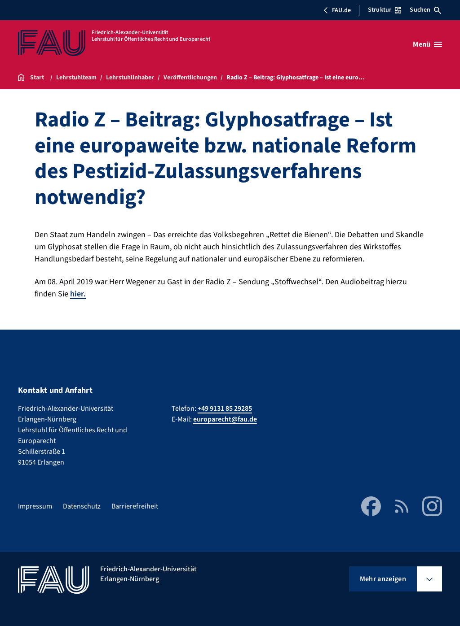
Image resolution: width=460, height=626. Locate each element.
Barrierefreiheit (134, 506)
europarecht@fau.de (225, 419)
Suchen (425, 9)
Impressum (35, 506)
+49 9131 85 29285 (225, 408)
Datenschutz (82, 506)
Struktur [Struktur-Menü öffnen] (384, 9)
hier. (78, 294)
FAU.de (337, 10)
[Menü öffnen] (427, 44)
